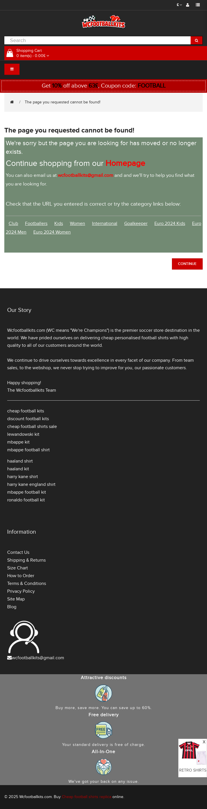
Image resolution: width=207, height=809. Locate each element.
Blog (11, 607)
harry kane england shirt (31, 484)
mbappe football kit (26, 492)
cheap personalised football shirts (134, 338)
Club (13, 223)
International (104, 223)
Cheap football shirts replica (86, 796)
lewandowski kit (23, 434)
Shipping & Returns (26, 560)
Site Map (16, 599)
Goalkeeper (135, 223)
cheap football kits (25, 411)
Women (77, 223)
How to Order (20, 576)
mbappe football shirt (28, 450)
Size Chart (17, 568)
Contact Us (18, 552)
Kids (58, 223)
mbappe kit (18, 442)
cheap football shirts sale (32, 426)
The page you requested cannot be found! (62, 102)
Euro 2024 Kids (169, 223)
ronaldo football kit (26, 500)
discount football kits (28, 419)
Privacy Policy (21, 591)
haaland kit (18, 469)
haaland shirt (20, 461)
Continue (187, 264)
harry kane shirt (22, 477)
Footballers (36, 223)
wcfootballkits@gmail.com (38, 658)
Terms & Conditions (26, 583)
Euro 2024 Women (52, 232)
